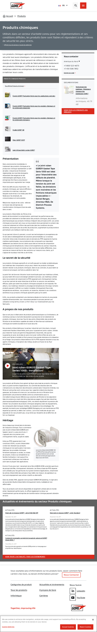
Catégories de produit (21, 585)
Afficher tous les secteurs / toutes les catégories (18, 45)
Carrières (43, 596)
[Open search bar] (75, 5)
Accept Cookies (68, 627)
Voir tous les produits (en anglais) (76, 111)
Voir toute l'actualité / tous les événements (25, 556)
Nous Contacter (71, 575)
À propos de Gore (47, 590)
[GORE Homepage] (18, 6)
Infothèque (16, 596)
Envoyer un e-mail (69, 73)
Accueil (9, 16)
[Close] (93, 619)
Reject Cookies (85, 627)
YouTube (77, 598)
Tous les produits (19, 590)
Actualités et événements (51, 585)
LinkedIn (77, 591)
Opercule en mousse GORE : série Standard (65, 513)
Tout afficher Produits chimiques (14, 86)
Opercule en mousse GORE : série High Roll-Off (21, 513)
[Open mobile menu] (83, 5)
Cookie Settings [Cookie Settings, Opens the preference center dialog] (8, 627)
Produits (21, 16)
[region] (48, 624)
